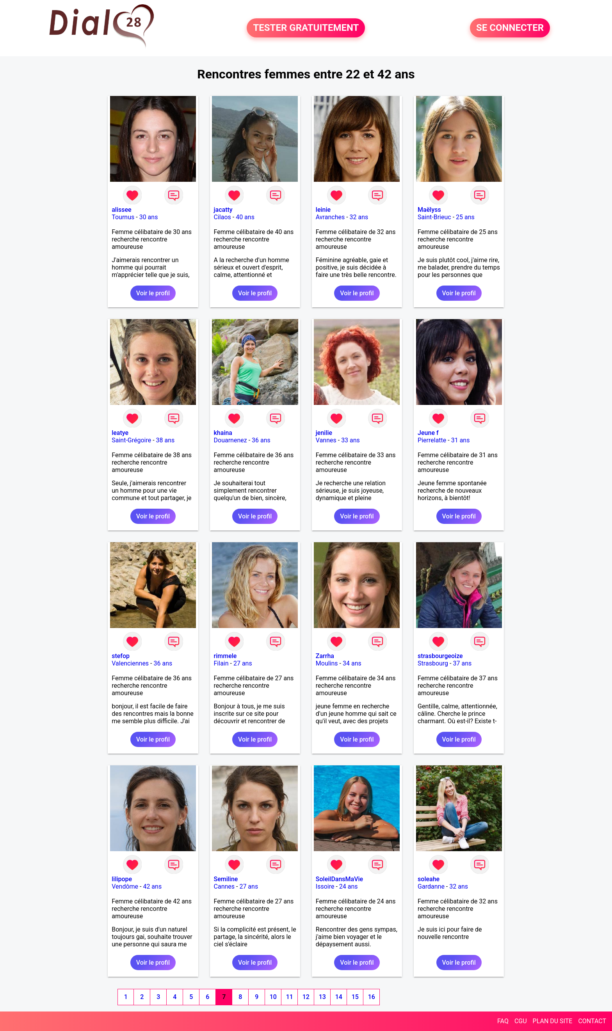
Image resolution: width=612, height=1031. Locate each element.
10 (273, 997)
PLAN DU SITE (553, 1021)
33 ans (350, 440)
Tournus (123, 217)
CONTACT (592, 1021)
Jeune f (428, 433)
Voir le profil (153, 293)
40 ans (245, 217)
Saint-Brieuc (434, 217)
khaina (223, 433)
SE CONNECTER (510, 28)
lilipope (122, 879)
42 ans (152, 886)
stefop (121, 656)
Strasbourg (433, 663)
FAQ (503, 1021)
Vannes (326, 440)
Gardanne (431, 886)
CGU (520, 1021)
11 (289, 997)
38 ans (165, 440)
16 (371, 997)
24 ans (348, 886)
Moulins (327, 663)
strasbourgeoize (440, 656)
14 (338, 997)
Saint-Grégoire (131, 440)
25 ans (465, 217)
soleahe (428, 879)
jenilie (324, 433)
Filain (221, 663)
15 (355, 997)
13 (322, 997)
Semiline (226, 879)
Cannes (224, 886)
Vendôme (125, 886)
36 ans (261, 440)
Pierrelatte (432, 440)
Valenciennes (130, 663)
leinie (323, 209)
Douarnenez (230, 440)
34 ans (352, 663)
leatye (120, 433)
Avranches (330, 217)
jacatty (223, 209)
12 (306, 997)
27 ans (242, 663)
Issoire (325, 886)
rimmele (225, 656)
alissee (121, 209)
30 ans (148, 217)
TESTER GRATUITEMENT (306, 28)
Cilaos (222, 217)
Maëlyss (429, 209)
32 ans (359, 217)
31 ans (460, 440)
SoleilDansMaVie (339, 879)
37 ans (462, 663)
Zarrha (325, 656)
